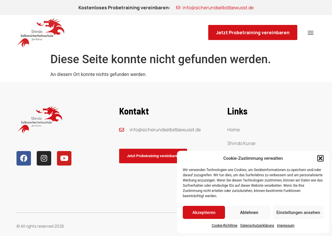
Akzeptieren (203, 212)
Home (233, 129)
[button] (320, 158)
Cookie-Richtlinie (224, 226)
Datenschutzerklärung (257, 226)
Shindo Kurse (241, 143)
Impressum (285, 226)
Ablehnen (249, 212)
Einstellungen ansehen (298, 212)
